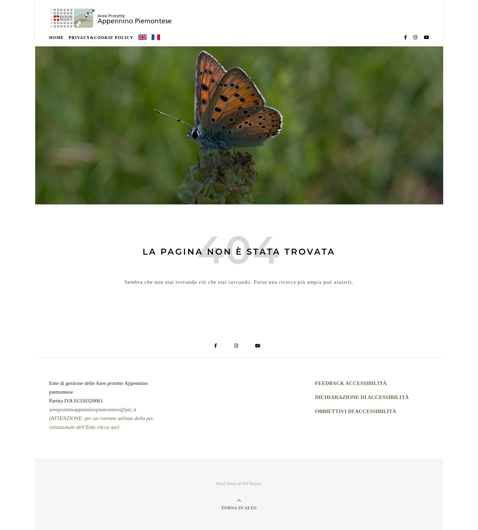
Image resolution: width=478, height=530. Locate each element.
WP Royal (251, 483)
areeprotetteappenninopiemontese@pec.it (92, 409)
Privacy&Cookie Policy (101, 37)
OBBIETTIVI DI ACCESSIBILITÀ (355, 411)
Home (56, 37)
